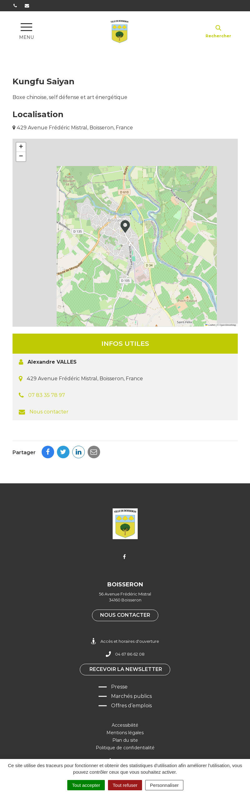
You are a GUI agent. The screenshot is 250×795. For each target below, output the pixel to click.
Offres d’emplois (131, 706)
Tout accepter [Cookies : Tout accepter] (86, 785)
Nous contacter (49, 412)
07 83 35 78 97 (46, 395)
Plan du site (125, 740)
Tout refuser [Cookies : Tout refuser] (125, 785)
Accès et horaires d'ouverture (125, 641)
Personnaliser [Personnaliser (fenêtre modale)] (164, 785)
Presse (119, 687)
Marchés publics (131, 696)
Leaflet (210, 325)
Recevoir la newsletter (125, 669)
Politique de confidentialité (125, 748)
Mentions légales (125, 732)
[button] (125, 226)
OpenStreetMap (228, 325)
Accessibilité (125, 725)
